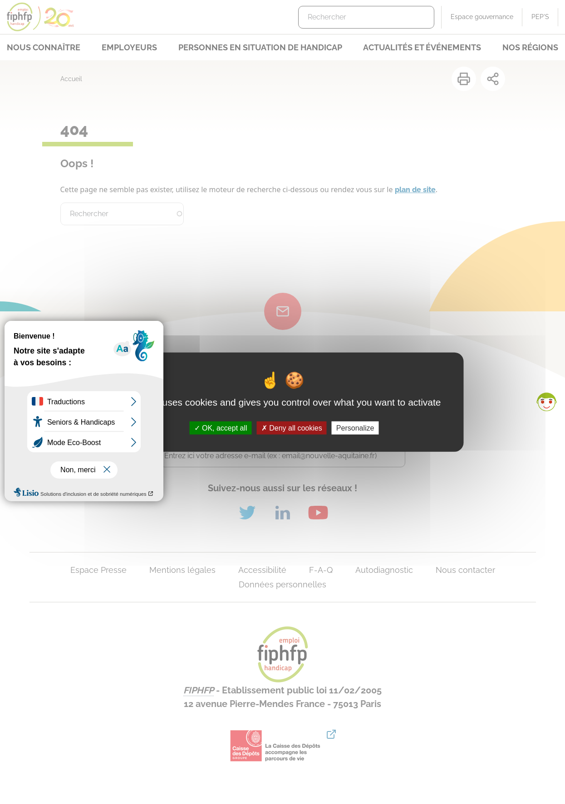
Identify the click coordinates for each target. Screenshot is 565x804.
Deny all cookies (291, 427)
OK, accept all (220, 427)
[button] (546, 402)
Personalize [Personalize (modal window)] (355, 427)
